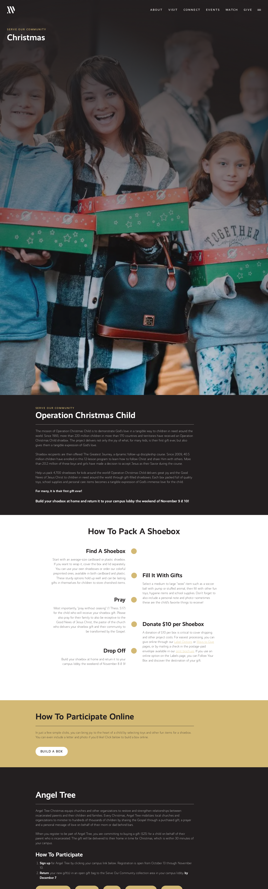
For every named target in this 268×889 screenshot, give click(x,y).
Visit (173, 9)
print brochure (185, 651)
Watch (232, 9)
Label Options (183, 642)
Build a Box (51, 751)
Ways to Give (205, 642)
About (156, 9)
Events (213, 9)
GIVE (248, 9)
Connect (192, 9)
